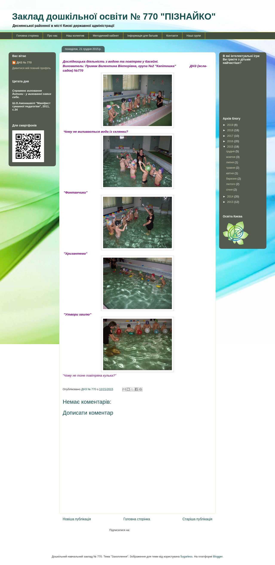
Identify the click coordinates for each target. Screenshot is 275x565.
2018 (230, 130)
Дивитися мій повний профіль (31, 68)
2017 (230, 135)
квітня (230, 173)
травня (231, 167)
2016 (230, 141)
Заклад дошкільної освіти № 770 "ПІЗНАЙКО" (114, 16)
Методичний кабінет (106, 35)
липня (230, 162)
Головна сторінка (28, 35)
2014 (230, 196)
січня (230, 189)
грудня (230, 151)
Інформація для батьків (142, 35)
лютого (231, 184)
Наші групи (193, 35)
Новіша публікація (77, 519)
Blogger (218, 556)
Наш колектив (75, 35)
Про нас (52, 35)
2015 (230, 146)
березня (232, 178)
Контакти (172, 35)
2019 (230, 124)
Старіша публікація (197, 519)
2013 (230, 201)
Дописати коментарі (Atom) (148, 530)
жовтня (231, 157)
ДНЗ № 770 (24, 62)
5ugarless (186, 556)
